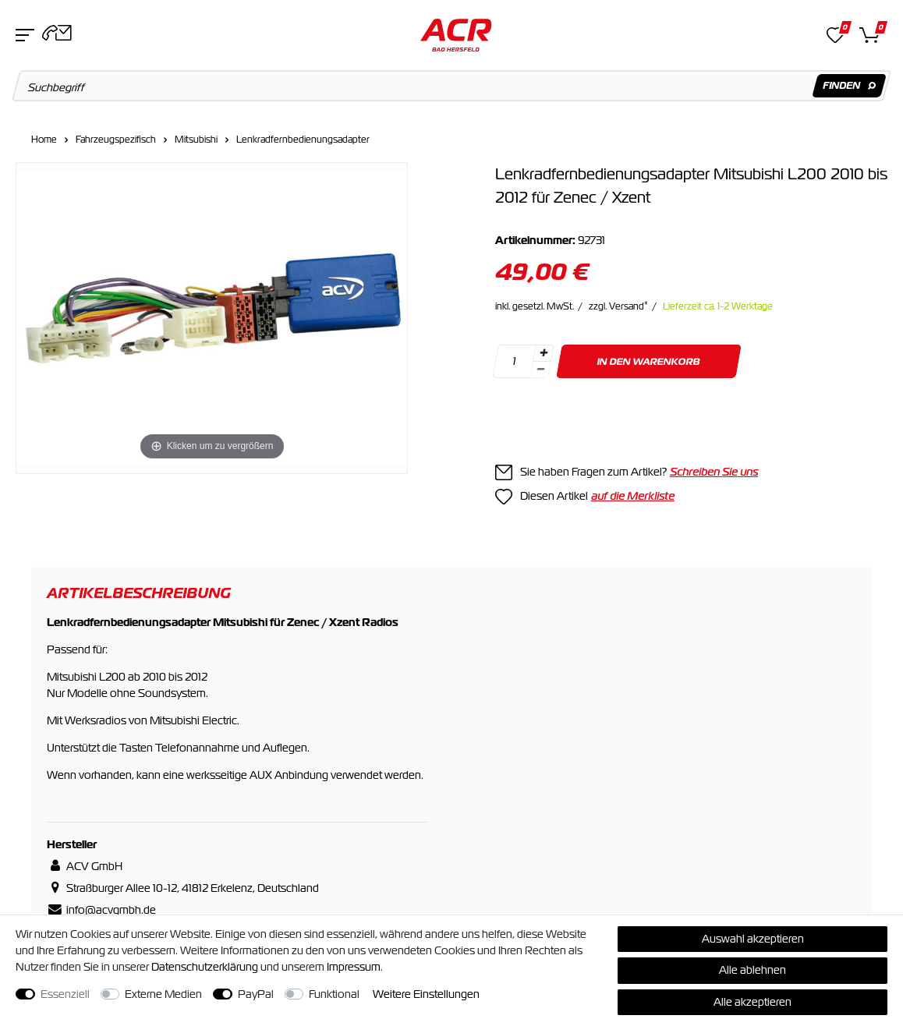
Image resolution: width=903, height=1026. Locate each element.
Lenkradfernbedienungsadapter (303, 139)
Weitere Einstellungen (426, 994)
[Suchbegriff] (452, 85)
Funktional (334, 994)
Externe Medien (163, 994)
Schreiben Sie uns (714, 472)
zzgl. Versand (618, 306)
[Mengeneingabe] (514, 361)
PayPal (256, 994)
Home (44, 139)
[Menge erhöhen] (543, 353)
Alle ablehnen (752, 970)
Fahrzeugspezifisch (116, 139)
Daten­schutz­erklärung (204, 967)
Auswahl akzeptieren (753, 939)
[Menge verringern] (540, 370)
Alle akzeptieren (752, 1002)
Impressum (354, 967)
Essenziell (65, 994)
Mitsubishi (196, 139)
